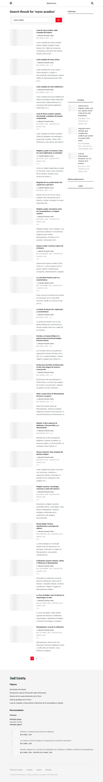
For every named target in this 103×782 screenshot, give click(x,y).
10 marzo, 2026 (42, 433)
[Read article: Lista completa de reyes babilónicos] (21, 94)
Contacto (29, 770)
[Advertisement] (80, 56)
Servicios (48, 770)
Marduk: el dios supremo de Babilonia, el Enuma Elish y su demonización (47, 425)
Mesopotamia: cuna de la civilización (50, 627)
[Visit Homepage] (51, 3)
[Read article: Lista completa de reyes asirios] (21, 67)
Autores (39, 770)
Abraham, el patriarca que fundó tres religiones (37, 732)
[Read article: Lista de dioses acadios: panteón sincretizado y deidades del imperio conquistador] (21, 121)
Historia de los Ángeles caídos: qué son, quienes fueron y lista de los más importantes (85, 110)
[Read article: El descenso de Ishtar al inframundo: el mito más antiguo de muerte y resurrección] (21, 372)
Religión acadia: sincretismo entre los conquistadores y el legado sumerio (49, 211)
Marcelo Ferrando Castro (46, 35)
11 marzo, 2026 (42, 38)
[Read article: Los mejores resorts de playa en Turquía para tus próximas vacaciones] (14, 742)
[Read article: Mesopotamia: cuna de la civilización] (21, 634)
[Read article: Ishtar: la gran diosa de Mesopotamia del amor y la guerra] (21, 401)
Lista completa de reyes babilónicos (49, 87)
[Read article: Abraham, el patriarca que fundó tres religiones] (14, 734)
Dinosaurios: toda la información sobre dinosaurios (28, 693)
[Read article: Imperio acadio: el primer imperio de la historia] (21, 253)
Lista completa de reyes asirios (48, 59)
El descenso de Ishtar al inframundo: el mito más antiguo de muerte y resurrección (50, 367)
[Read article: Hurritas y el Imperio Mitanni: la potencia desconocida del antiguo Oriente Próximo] (21, 343)
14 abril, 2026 (42, 346)
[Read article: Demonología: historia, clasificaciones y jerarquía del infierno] (21, 531)
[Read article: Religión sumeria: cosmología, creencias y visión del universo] (21, 494)
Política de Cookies (16, 770)
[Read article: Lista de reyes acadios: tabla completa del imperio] (21, 37)
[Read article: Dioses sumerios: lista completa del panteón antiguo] (21, 459)
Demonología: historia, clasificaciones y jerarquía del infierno (47, 526)
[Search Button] (92, 3)
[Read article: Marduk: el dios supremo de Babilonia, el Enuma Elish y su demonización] (21, 430)
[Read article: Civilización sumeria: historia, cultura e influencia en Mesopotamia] (21, 568)
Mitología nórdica (16, 722)
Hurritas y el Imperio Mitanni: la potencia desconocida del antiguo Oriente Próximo (49, 338)
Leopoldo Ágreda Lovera (46, 156)
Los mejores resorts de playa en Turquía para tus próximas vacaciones (45, 741)
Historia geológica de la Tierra (20, 700)
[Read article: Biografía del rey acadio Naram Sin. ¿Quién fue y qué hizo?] (21, 189)
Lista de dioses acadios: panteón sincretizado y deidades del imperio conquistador (49, 116)
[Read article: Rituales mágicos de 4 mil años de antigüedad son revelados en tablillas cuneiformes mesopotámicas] (14, 751)
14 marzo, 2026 (42, 375)
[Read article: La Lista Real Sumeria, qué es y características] (21, 285)
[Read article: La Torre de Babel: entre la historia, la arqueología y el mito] (21, 602)
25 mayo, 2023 (42, 190)
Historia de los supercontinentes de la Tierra (25, 696)
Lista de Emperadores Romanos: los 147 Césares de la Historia (84, 158)
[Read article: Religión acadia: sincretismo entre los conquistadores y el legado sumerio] (21, 216)
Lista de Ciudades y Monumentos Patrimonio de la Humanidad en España (36, 703)
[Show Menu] (11, 3)
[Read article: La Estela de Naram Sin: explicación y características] (21, 316)
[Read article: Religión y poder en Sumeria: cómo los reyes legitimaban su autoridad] (21, 158)
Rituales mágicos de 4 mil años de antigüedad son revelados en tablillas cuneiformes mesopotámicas (56, 749)
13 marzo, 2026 (42, 402)
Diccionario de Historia (18, 689)
